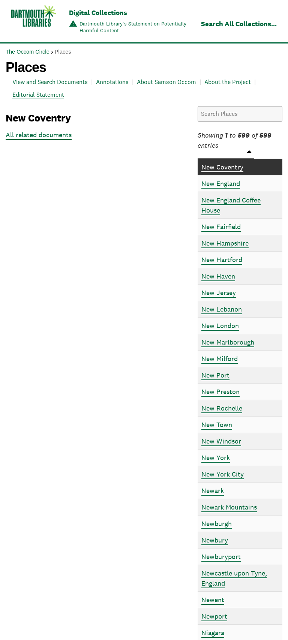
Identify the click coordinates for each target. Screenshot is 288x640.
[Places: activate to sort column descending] (240, 154)
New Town (216, 424)
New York (215, 457)
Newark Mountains (229, 507)
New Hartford (221, 259)
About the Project (227, 82)
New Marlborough (227, 342)
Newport (214, 616)
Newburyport (221, 556)
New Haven (218, 276)
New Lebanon (221, 309)
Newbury (214, 540)
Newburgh (216, 523)
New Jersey (218, 292)
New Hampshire (225, 243)
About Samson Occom (166, 82)
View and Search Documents (50, 82)
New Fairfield (221, 226)
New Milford (219, 358)
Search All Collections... (239, 23)
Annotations (112, 82)
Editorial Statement (38, 95)
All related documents (39, 134)
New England (220, 183)
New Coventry (222, 167)
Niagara (212, 632)
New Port (215, 375)
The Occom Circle (28, 52)
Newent (212, 599)
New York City (222, 474)
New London (220, 325)
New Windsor (221, 441)
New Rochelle (221, 408)
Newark (212, 490)
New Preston (220, 391)
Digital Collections (98, 12)
